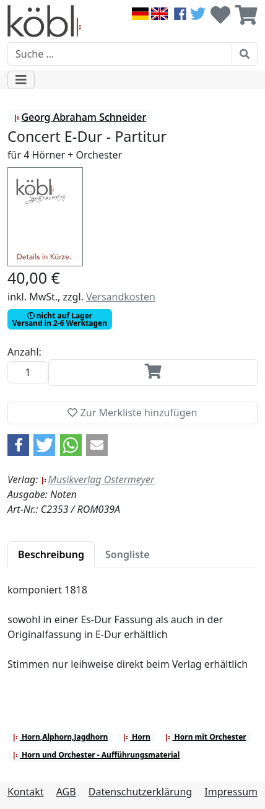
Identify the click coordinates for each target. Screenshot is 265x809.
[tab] (51, 554)
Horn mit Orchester (205, 737)
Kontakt (25, 791)
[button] (18, 445)
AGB (66, 791)
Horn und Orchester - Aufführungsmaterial (96, 755)
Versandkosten (120, 297)
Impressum (231, 791)
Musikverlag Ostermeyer (98, 479)
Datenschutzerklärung (140, 791)
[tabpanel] (132, 634)
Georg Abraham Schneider (80, 117)
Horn (136, 737)
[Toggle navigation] (21, 80)
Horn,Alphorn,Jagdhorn (60, 737)
